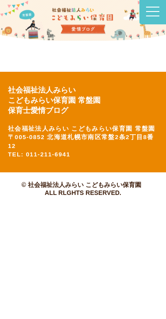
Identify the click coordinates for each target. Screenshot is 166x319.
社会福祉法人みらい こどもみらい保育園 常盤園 (81, 128)
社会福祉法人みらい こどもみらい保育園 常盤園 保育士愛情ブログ (56, 100)
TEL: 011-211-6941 (39, 154)
